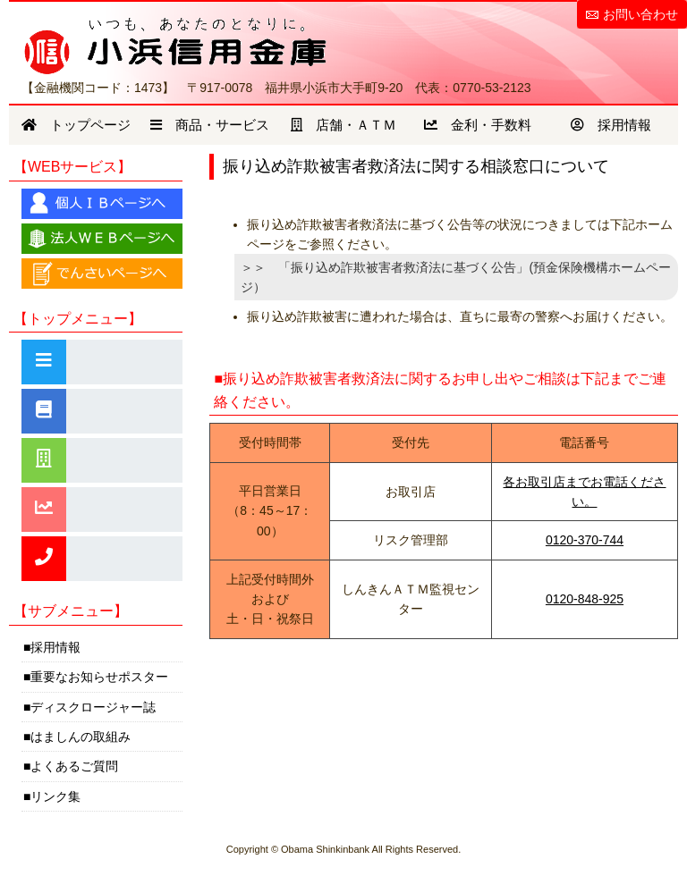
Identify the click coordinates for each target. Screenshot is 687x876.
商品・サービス (209, 124)
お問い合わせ (640, 14)
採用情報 (611, 124)
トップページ (76, 124)
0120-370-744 (584, 540)
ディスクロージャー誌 (93, 707)
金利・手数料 (477, 124)
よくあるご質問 (74, 766)
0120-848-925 (584, 599)
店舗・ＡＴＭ (343, 124)
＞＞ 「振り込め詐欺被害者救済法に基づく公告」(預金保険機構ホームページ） (456, 277)
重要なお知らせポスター (99, 677)
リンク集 (55, 796)
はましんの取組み (80, 736)
